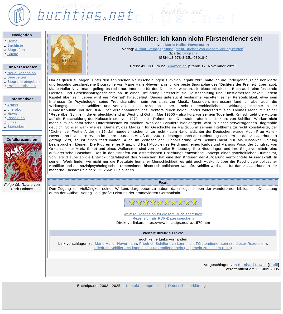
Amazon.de (177, 66)
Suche (12, 54)
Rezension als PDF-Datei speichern (163, 218)
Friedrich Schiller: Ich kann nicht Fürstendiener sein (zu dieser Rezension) (203, 243)
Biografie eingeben (23, 81)
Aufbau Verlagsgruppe (154, 49)
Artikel (12, 105)
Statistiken (16, 126)
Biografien (16, 50)
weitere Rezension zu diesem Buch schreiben (163, 214)
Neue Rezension (21, 73)
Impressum (154, 286)
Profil (273, 265)
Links (11, 122)
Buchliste (15, 45)
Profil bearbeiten (21, 86)
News (12, 114)
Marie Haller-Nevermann (187, 45)
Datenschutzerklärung (187, 286)
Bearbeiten (16, 77)
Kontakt (132, 286)
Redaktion (16, 118)
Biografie (190, 53)
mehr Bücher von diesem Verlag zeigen (209, 49)
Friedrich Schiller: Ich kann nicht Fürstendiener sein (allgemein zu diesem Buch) (163, 248)
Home (12, 41)
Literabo (14, 109)
